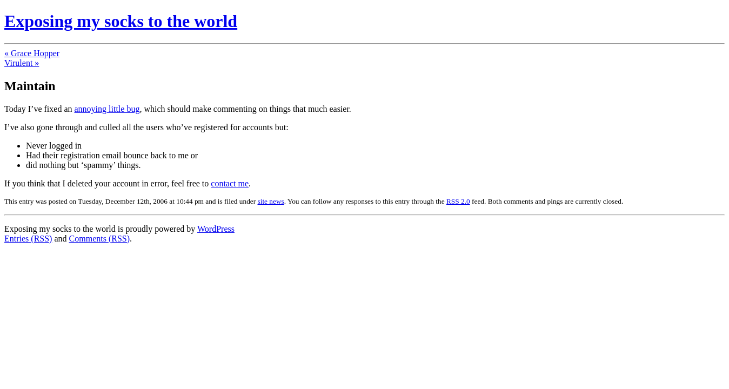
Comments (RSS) (99, 238)
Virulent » (21, 63)
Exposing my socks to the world (120, 21)
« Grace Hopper (31, 53)
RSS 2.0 (458, 201)
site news (271, 201)
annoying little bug (107, 108)
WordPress (216, 228)
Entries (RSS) (28, 238)
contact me (230, 183)
